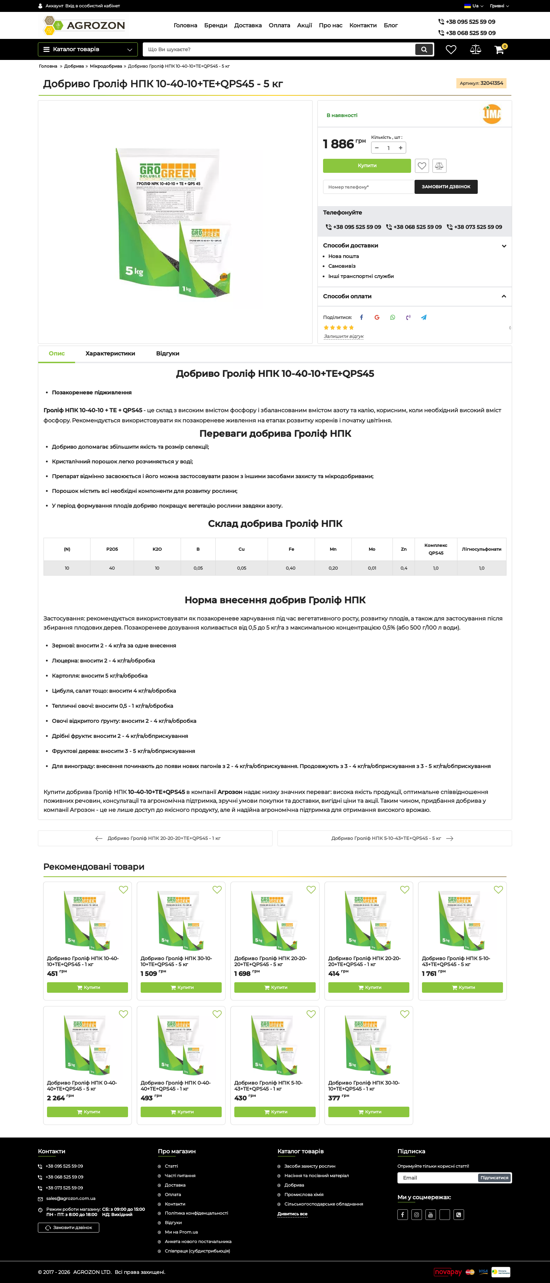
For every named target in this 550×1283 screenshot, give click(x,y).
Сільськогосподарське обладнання (323, 1204)
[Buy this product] (87, 987)
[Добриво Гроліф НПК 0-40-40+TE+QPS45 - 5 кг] (87, 1045)
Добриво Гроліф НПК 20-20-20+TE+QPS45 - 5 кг (274, 965)
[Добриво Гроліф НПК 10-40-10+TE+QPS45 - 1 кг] (87, 920)
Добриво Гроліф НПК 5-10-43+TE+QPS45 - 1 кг (274, 1089)
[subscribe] (454, 1177)
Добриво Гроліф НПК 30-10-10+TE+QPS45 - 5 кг (181, 965)
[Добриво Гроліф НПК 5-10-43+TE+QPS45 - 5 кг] (462, 920)
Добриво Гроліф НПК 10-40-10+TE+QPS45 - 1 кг (87, 965)
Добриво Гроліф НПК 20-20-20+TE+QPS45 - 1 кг (368, 965)
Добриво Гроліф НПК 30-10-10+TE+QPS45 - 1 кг (368, 1089)
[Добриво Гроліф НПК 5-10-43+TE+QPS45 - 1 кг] (274, 1045)
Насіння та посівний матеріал (316, 1175)
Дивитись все (292, 1213)
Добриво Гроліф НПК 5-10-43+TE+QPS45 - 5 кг (462, 965)
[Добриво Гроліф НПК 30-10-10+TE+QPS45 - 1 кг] (368, 1045)
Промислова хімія (303, 1194)
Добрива (294, 1185)
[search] (288, 49)
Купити (367, 166)
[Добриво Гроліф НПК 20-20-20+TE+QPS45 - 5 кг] (274, 920)
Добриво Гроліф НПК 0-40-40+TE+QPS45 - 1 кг (181, 1089)
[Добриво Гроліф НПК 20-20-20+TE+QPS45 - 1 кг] (368, 920)
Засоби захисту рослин (309, 1166)
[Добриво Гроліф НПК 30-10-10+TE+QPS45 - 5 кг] (181, 920)
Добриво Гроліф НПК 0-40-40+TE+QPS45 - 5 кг (87, 1089)
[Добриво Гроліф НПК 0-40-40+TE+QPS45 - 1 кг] (181, 1045)
